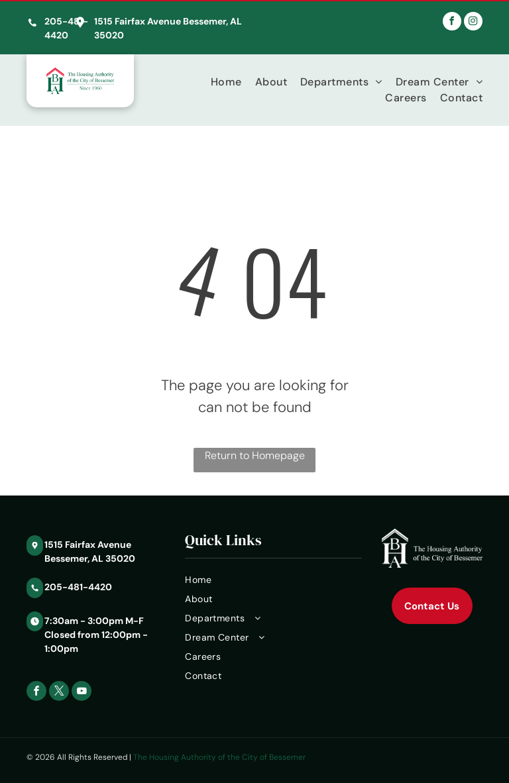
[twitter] (59, 692)
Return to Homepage (255, 455)
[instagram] (473, 23)
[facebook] (452, 23)
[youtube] (81, 692)
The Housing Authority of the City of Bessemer (219, 757)
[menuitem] (220, 82)
